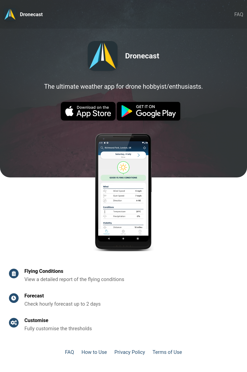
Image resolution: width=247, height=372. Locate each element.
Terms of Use (167, 352)
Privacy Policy (129, 352)
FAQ (238, 14)
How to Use (94, 352)
